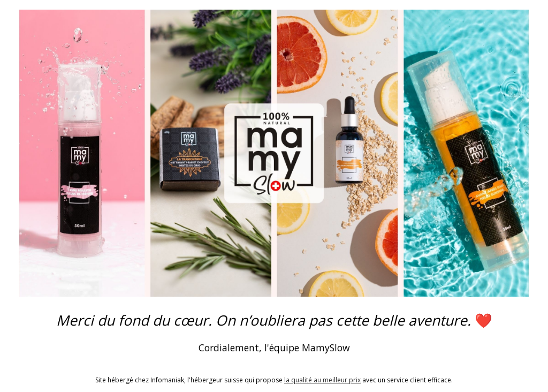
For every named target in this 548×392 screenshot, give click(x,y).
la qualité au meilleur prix (322, 380)
